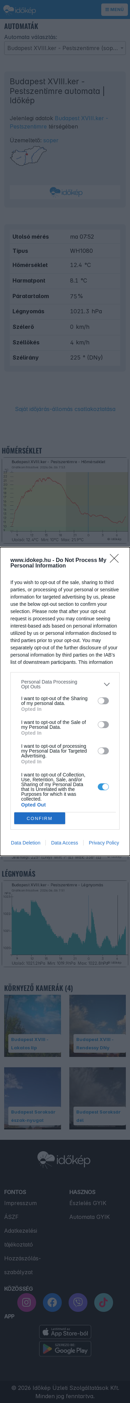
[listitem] (65, 684)
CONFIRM (40, 818)
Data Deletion (26, 843)
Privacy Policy (104, 843)
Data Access (64, 843)
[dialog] (65, 701)
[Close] (116, 560)
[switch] (103, 700)
